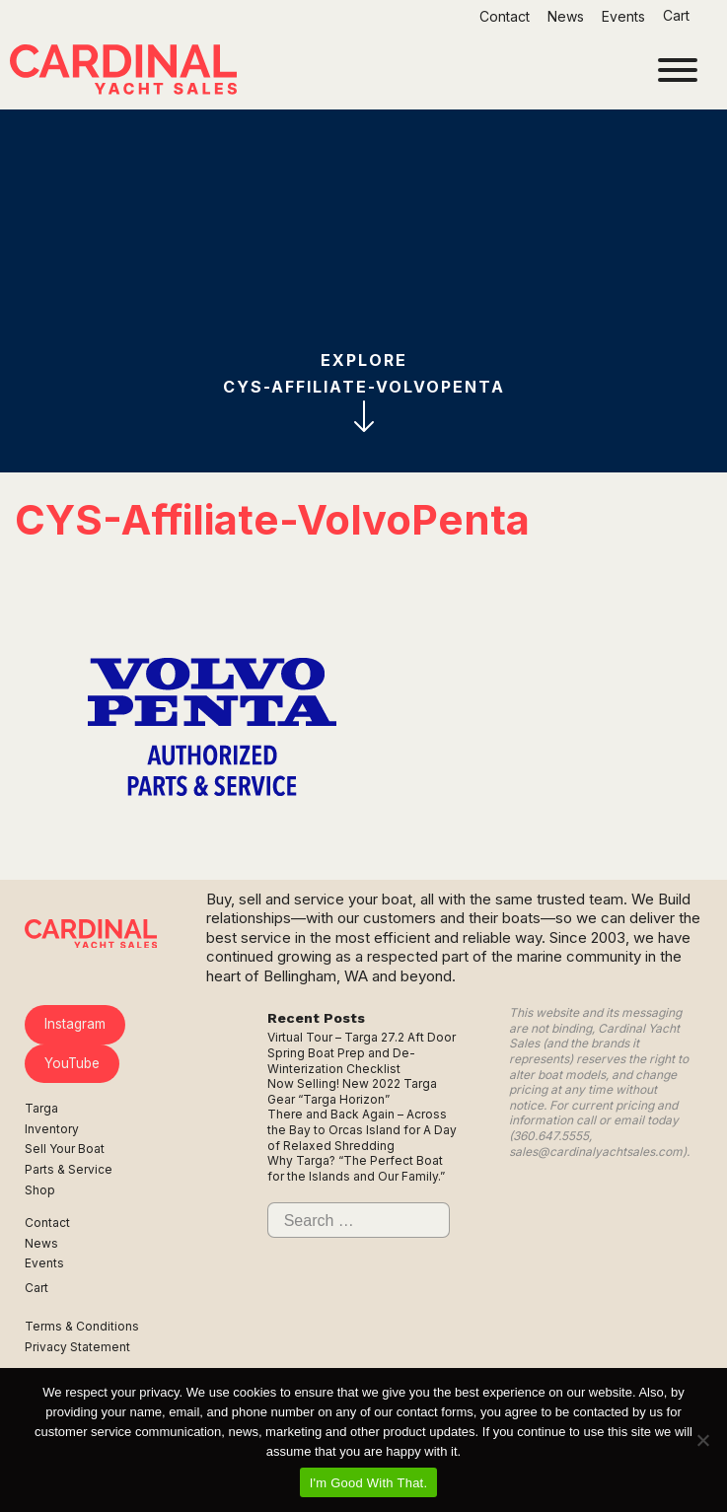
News (565, 16)
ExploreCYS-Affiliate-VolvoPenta (364, 391)
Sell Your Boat (65, 1148)
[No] (702, 1440)
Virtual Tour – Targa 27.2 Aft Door (361, 1037)
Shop (40, 1190)
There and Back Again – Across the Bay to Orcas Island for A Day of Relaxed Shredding (362, 1129)
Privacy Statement (77, 1346)
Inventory (52, 1128)
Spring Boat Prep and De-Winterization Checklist (341, 1060)
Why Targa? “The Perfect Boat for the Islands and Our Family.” (356, 1168)
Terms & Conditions (82, 1326)
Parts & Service (68, 1169)
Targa (41, 1108)
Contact (504, 16)
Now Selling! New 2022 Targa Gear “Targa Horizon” (352, 1091)
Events (623, 16)
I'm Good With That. (369, 1483)
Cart (678, 15)
